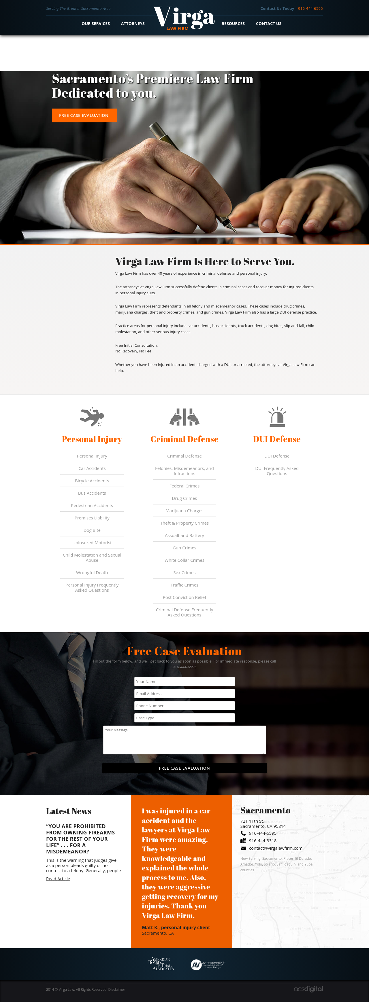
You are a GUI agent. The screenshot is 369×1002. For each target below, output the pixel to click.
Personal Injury (92, 456)
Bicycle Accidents (92, 480)
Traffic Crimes (185, 585)
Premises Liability (92, 518)
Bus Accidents (92, 493)
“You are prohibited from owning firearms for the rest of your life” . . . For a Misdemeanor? (80, 839)
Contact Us (268, 23)
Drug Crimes (184, 498)
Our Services (96, 23)
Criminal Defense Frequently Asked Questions (184, 612)
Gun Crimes (184, 548)
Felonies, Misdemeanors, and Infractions (184, 470)
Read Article (58, 878)
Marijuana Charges (184, 510)
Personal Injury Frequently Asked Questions (91, 587)
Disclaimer (116, 989)
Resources (233, 23)
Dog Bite (92, 530)
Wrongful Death (92, 572)
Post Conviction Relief (184, 597)
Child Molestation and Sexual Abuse (92, 557)
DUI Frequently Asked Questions (277, 470)
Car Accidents (92, 468)
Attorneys (133, 23)
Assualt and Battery (184, 535)
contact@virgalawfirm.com (276, 848)
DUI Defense (276, 456)
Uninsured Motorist (92, 542)
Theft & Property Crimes (184, 523)
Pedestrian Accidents (92, 505)
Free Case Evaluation (83, 115)
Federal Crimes (185, 486)
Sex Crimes (184, 572)
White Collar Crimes (184, 560)
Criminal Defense (184, 456)
